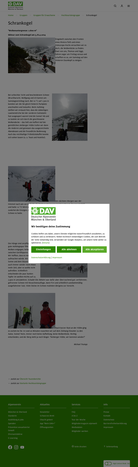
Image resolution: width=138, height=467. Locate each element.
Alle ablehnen (69, 249)
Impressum (57, 257)
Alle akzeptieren (95, 249)
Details (46, 243)
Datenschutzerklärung (41, 257)
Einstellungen (43, 249)
